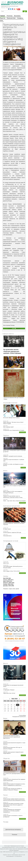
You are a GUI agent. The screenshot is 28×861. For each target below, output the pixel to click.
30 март (4, 499)
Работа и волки (6, 680)
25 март (4, 425)
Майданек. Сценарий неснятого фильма (12, 456)
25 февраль (5, 429)
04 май (4, 797)
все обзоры (23, 467)
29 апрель (4, 802)
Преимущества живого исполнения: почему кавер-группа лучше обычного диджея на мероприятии (13, 805)
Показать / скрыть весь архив (11, 588)
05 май (4, 741)
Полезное (14, 834)
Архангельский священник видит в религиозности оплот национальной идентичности (11, 737)
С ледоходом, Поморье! (8, 689)
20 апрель (4, 778)
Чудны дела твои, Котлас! (9, 693)
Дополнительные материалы (13, 829)
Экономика (17, 16)
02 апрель (4, 565)
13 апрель (4, 490)
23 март (4, 458)
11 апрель (10, 328)
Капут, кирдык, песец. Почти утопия (11, 571)
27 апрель (4, 814)
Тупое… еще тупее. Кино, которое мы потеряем (14, 500)
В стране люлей (7, 529)
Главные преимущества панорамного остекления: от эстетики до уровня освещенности (12, 811)
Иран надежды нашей (8, 427)
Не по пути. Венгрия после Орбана (11, 417)
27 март (4, 534)
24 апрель (4, 561)
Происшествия (11, 18)
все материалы (22, 432)
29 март (4, 787)
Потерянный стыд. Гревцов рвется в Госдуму (13, 430)
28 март (4, 688)
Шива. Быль (6, 563)
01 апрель (4, 531)
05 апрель (4, 782)
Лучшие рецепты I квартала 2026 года (12, 532)
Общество (18, 328)
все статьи (23, 537)
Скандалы (20, 18)
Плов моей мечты (7, 535)
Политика (9, 16)
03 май (4, 746)
